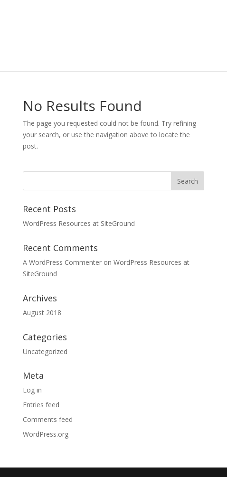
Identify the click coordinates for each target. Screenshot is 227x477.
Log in (32, 389)
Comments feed (48, 419)
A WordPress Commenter (62, 262)
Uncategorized (45, 351)
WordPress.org (45, 434)
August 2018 (42, 312)
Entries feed (41, 404)
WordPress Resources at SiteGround (79, 223)
